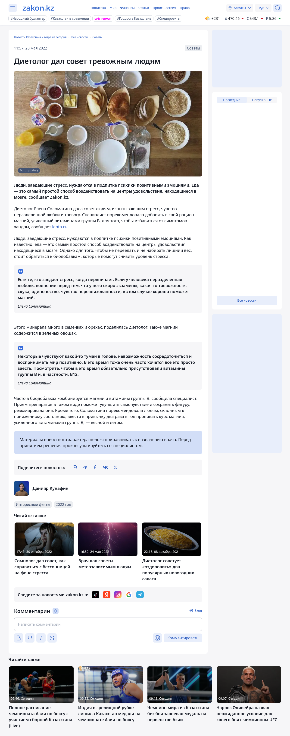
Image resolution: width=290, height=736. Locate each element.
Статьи (143, 8)
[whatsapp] (75, 467)
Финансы (127, 8)
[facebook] (95, 467)
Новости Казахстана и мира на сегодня (40, 37)
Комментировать (183, 637)
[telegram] (85, 467)
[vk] (105, 467)
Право (185, 8)
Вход (198, 610)
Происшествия (164, 8)
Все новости (79, 37)
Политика (98, 8)
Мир (112, 8)
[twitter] (115, 467)
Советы (97, 37)
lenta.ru (59, 226)
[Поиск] (277, 8)
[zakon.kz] (38, 8)
